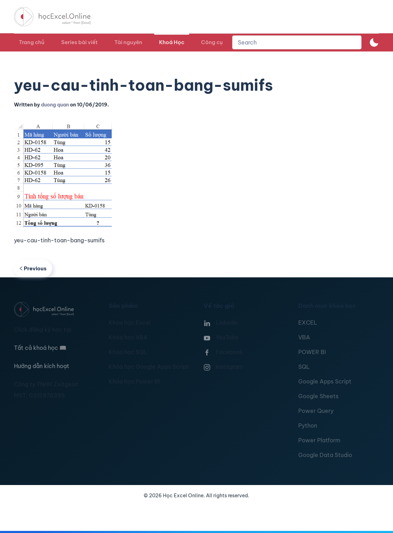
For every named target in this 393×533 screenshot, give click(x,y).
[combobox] (297, 42)
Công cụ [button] (212, 42)
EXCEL (307, 322)
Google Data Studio (325, 454)
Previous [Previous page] (33, 268)
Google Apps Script (324, 381)
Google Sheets (318, 396)
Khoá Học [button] (171, 42)
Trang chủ (31, 42)
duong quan (55, 105)
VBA (304, 337)
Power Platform (319, 440)
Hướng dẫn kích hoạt (41, 365)
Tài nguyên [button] (128, 42)
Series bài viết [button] (79, 42)
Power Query (316, 410)
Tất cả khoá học (40, 347)
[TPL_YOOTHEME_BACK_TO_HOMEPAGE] (58, 16)
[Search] (297, 42)
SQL (304, 366)
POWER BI (312, 351)
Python (307, 425)
